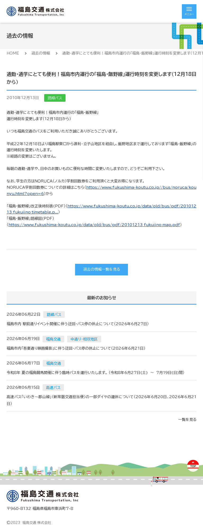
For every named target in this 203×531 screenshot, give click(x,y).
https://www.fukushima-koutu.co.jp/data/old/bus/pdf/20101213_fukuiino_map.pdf (94, 225)
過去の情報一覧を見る (101, 269)
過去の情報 (40, 53)
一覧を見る (187, 419)
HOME (13, 53)
